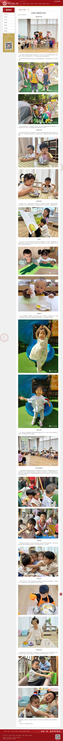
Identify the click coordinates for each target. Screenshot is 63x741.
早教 (22, 9)
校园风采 (47, 3)
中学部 (16, 735)
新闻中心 (20, 735)
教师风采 (35, 3)
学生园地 (39, 3)
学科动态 (32, 3)
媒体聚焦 (43, 3)
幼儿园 (10, 735)
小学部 (13, 735)
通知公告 (28, 3)
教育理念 (24, 9)
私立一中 (21, 1)
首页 (21, 3)
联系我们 (30, 735)
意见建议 (27, 735)
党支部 (23, 735)
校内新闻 (24, 3)
